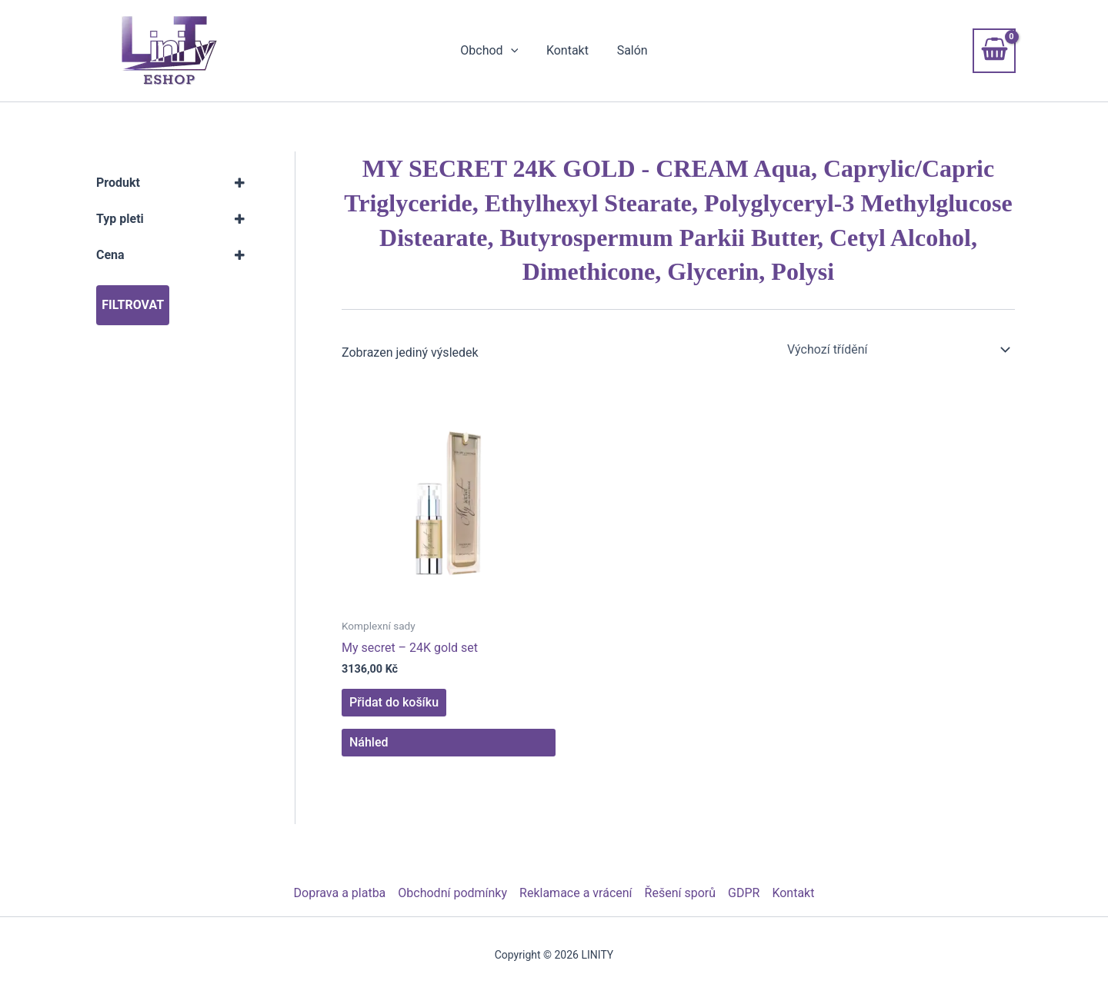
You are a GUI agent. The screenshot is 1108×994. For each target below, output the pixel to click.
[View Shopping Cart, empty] (994, 50)
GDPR (743, 893)
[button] (514, 50)
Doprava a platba (340, 893)
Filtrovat (133, 305)
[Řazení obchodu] (898, 349)
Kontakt (567, 50)
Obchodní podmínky (452, 893)
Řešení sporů (680, 893)
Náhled (369, 742)
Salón (628, 50)
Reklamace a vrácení (575, 893)
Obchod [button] (493, 50)
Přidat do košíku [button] (394, 702)
